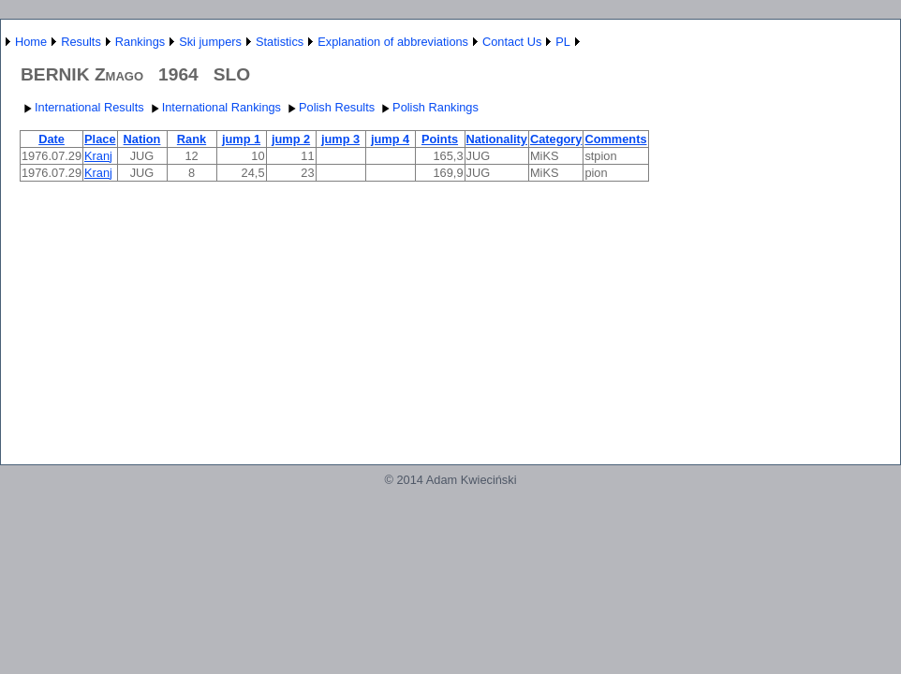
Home (31, 42)
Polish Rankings (428, 107)
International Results (82, 107)
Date (51, 139)
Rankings (140, 42)
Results (81, 42)
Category (556, 139)
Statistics (279, 42)
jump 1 (241, 139)
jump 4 (390, 139)
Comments (615, 139)
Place (99, 139)
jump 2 (291, 139)
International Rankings (214, 107)
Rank (191, 139)
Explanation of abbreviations (393, 42)
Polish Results (329, 107)
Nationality (496, 139)
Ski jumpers (210, 42)
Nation (142, 139)
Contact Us (511, 42)
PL (562, 42)
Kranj (98, 156)
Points (439, 139)
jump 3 (340, 139)
